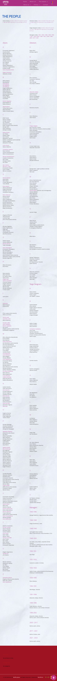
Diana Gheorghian (7, 232)
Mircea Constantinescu (8, 141)
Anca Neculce (6, 374)
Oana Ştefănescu (7, 503)
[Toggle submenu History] (37, 4)
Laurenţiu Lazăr (7, 303)
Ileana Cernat (6, 117)
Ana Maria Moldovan (8, 355)
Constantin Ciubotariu (35, 311)
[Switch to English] (52, 4)
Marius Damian (6, 162)
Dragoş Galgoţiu (34, 108)
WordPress (40, 677)
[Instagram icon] (48, 677)
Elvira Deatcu (6, 170)
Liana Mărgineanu (7, 343)
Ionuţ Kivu (5, 287)
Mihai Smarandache (8, 500)
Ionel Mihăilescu (7, 339)
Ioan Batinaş (6, 71)
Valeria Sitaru (6, 488)
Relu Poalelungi (6, 433)
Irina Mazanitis (6, 338)
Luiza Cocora (6, 129)
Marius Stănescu (7, 496)
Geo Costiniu (6, 149)
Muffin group (16, 677)
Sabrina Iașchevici (7, 265)
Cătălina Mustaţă (7, 361)
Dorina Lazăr (6, 301)
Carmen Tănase (7, 511)
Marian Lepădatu (7, 310)
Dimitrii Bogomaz (7, 85)
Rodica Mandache (7, 326)
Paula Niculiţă (6, 387)
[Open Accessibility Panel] (53, 677)
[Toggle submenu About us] (27, 4)
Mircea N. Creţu (7, 151)
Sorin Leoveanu (6, 308)
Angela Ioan (6, 263)
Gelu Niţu (5, 390)
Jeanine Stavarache (7, 493)
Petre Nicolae (6, 380)
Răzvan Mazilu (33, 173)
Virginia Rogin (6, 469)
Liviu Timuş (5, 517)
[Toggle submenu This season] (43, 1)
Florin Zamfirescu (7, 566)
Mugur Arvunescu (7, 56)
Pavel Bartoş (6, 68)
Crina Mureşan (6, 360)
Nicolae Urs (5, 538)
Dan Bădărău (6, 69)
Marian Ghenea (6, 228)
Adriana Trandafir (7, 522)
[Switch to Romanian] (52, 2)
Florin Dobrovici (7, 179)
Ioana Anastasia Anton (8, 54)
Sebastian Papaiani (7, 416)
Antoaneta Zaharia (7, 562)
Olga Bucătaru (6, 91)
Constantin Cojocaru (8, 134)
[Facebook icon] (45, 677)
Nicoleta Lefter (6, 307)
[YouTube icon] (47, 677)
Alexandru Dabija (34, 74)
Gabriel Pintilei (6, 432)
